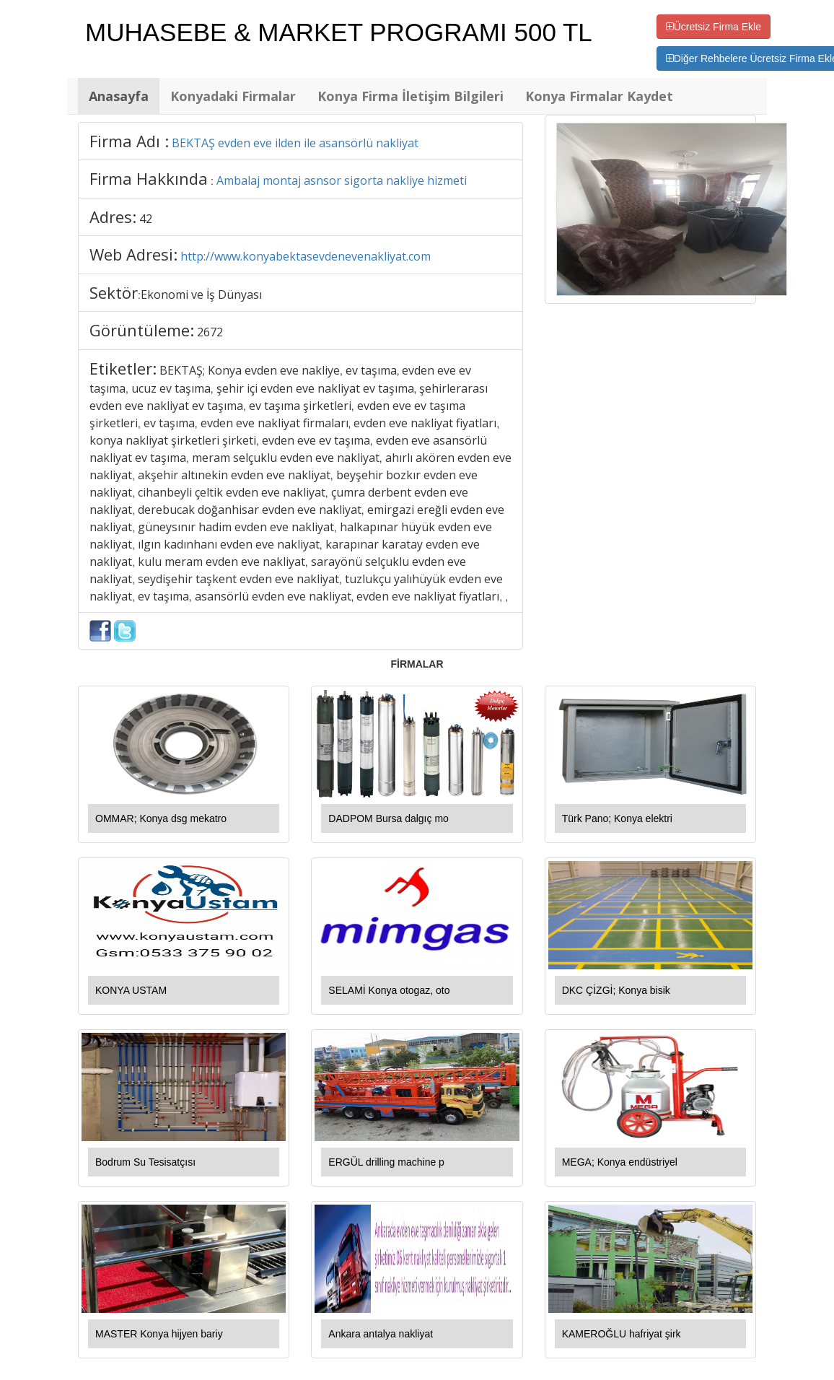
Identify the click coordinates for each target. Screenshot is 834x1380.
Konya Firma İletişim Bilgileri (410, 96)
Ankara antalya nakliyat (380, 1334)
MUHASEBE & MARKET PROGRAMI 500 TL (338, 32)
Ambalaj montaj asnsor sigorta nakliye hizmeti (341, 180)
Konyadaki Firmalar (233, 96)
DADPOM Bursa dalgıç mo (388, 818)
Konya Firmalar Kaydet (599, 96)
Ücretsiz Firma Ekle (713, 26)
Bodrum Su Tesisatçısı (145, 1162)
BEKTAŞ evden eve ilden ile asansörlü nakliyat (295, 143)
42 (145, 219)
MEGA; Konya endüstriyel (619, 1162)
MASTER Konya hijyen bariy (159, 1334)
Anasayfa (119, 96)
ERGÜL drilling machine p (386, 1162)
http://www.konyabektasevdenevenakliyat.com (305, 256)
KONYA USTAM (131, 990)
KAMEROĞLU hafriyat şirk (621, 1334)
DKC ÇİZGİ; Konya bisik (616, 990)
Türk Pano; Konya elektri (617, 818)
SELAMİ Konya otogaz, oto (388, 990)
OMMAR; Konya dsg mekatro (161, 818)
